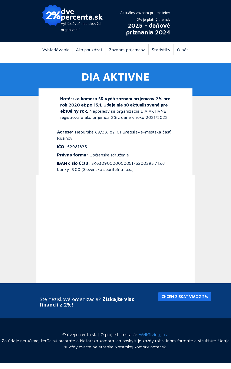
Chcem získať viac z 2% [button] (185, 296)
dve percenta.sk (82, 14)
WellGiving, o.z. (154, 334)
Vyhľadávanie (55, 49)
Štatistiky (161, 49)
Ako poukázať (89, 49)
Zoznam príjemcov (127, 49)
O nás (182, 49)
